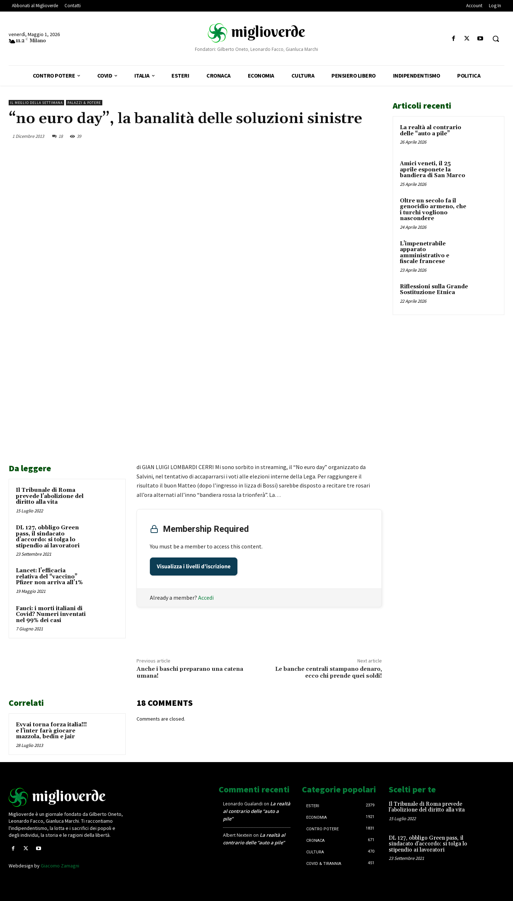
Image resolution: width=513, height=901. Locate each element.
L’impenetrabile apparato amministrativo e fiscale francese (424, 252)
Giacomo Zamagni (60, 865)
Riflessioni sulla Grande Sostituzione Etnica (434, 289)
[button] (495, 38)
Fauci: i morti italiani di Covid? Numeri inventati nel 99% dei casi (51, 614)
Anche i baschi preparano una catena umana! (190, 672)
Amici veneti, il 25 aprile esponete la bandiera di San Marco (432, 169)
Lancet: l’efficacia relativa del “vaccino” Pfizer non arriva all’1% (49, 576)
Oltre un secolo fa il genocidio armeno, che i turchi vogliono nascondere (433, 209)
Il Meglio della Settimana (36, 102)
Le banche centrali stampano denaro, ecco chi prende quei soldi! (328, 672)
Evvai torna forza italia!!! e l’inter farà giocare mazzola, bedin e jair (51, 730)
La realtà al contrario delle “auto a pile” (430, 130)
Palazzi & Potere (84, 102)
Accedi (206, 597)
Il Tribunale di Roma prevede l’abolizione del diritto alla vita (50, 496)
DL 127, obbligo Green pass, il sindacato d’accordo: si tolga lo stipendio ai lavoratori (48, 536)
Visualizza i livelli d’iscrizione (194, 566)
